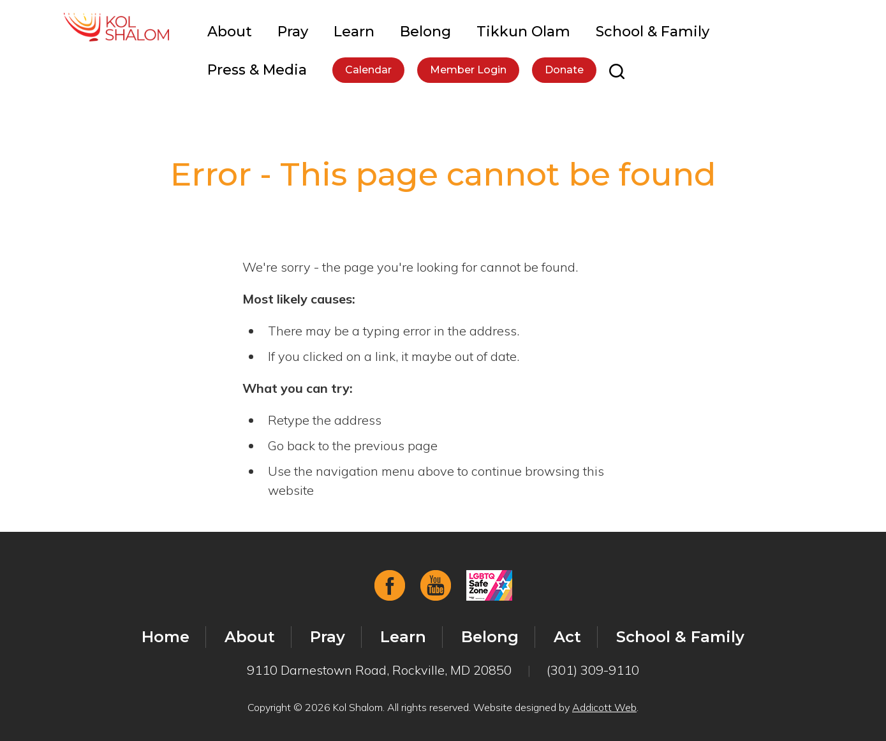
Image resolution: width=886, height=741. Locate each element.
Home (165, 636)
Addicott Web (604, 707)
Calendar (368, 70)
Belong (425, 31)
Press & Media (257, 69)
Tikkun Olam (523, 31)
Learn (354, 31)
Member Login (468, 70)
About (229, 31)
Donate (564, 70)
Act (567, 636)
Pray (292, 31)
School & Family (652, 31)
